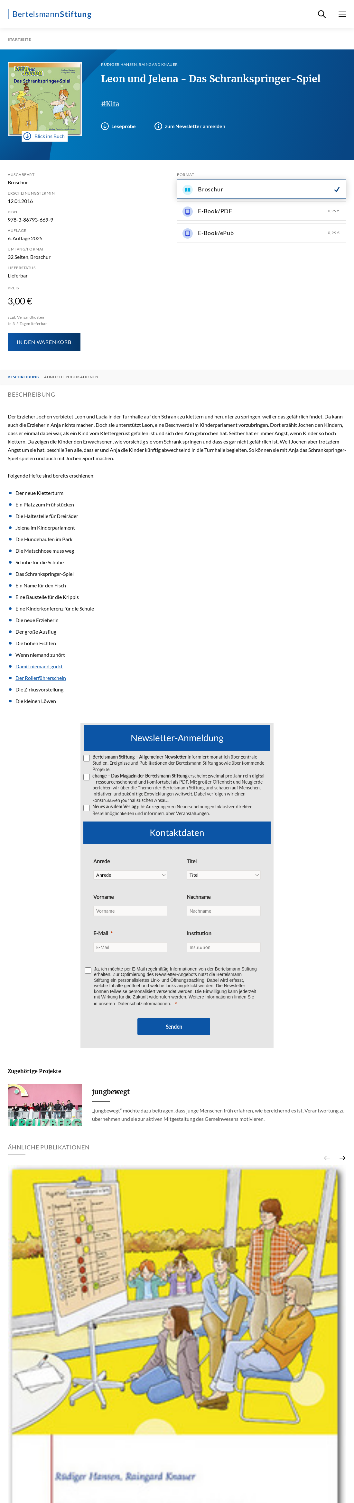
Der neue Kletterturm (39, 493)
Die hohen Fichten (35, 643)
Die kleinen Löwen (35, 701)
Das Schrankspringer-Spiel (44, 574)
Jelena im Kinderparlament (45, 527)
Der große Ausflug (35, 631)
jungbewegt (111, 1092)
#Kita (110, 104)
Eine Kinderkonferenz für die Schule (54, 608)
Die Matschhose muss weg (44, 551)
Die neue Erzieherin (37, 620)
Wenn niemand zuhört (40, 655)
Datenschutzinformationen (143, 1003)
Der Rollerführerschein (40, 678)
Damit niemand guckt (39, 666)
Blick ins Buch (44, 136)
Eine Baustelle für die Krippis (47, 597)
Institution (199, 933)
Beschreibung (23, 377)
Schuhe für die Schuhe (39, 562)
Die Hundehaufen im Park (43, 539)
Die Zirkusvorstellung (39, 689)
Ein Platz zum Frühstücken (44, 504)
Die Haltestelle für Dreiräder (46, 516)
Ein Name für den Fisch (40, 585)
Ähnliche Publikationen (71, 377)
